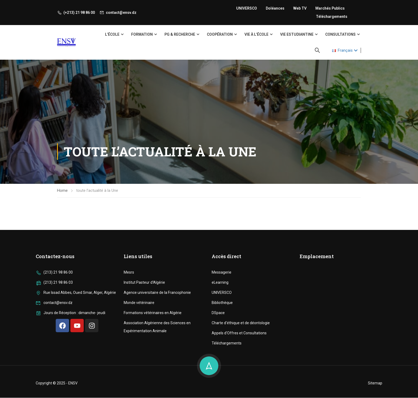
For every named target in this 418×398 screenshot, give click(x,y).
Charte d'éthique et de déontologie (241, 383)
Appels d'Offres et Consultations (239, 393)
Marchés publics (330, 8)
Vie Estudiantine (297, 34)
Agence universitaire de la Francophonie (157, 352)
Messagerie (221, 332)
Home (62, 190)
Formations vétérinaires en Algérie (153, 373)
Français (342, 50)
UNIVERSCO (246, 8)
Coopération (220, 34)
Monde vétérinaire (139, 362)
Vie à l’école (256, 34)
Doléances (275, 8)
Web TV (300, 8)
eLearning (220, 342)
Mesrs (129, 332)
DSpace (218, 373)
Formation (142, 34)
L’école (112, 34)
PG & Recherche (179, 34)
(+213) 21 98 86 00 (76, 12)
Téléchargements (331, 16)
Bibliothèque (222, 362)
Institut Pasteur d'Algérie (144, 342)
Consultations (340, 34)
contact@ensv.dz (118, 12)
